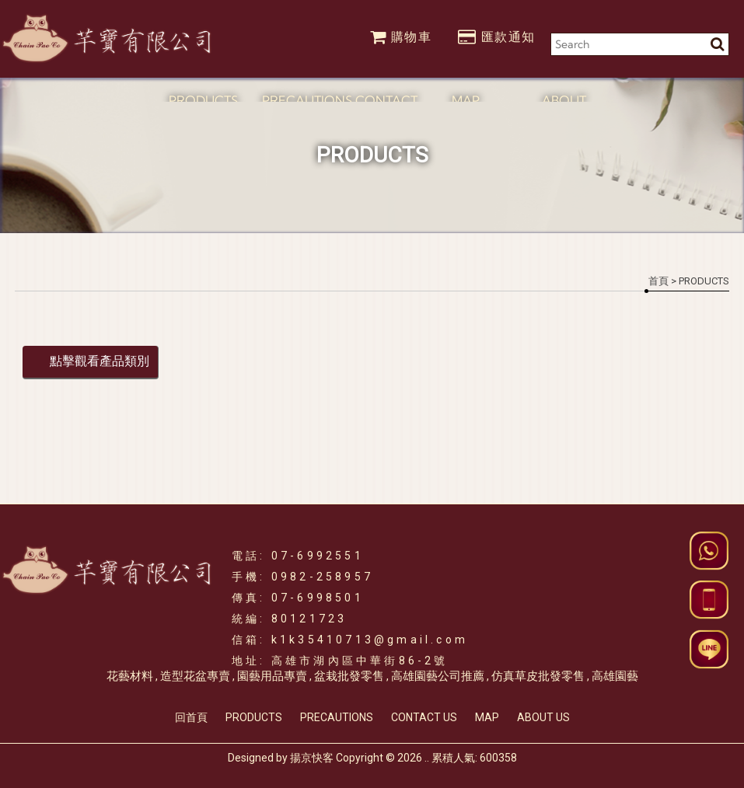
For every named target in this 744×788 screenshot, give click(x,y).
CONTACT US (424, 717)
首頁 (658, 281)
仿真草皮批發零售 (538, 676)
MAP (487, 717)
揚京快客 (312, 757)
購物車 (400, 36)
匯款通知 (496, 36)
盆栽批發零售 (349, 676)
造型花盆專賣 (195, 676)
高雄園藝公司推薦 (437, 676)
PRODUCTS (253, 717)
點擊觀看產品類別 (99, 361)
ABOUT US (543, 717)
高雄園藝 (615, 676)
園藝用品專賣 (272, 676)
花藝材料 (130, 676)
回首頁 (191, 717)
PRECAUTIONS (336, 717)
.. (426, 757)
